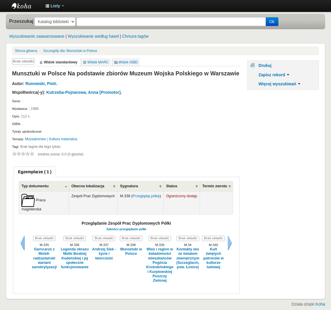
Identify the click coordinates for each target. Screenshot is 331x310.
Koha (320, 304)
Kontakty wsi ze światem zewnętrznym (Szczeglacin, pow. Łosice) (187, 258)
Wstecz (22, 243)
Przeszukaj (21, 21)
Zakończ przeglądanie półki (126, 229)
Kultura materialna (63, 139)
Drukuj (264, 65)
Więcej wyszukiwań (279, 84)
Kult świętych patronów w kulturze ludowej (213, 258)
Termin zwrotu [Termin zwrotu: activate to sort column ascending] (214, 186)
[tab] (35, 172)
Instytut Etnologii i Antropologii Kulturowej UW (26, 6)
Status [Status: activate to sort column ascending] (171, 186)
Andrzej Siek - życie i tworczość (104, 253)
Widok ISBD (128, 62)
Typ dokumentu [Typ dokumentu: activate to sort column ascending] (35, 186)
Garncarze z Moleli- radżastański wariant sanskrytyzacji (44, 258)
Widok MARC (98, 62)
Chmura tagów (135, 36)
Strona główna (26, 51)
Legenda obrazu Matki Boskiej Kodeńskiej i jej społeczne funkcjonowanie (75, 258)
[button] (54, 6)
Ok (272, 21)
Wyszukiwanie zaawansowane (36, 36)
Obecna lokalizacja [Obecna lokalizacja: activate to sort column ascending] (87, 186)
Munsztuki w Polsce (70, 51)
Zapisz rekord (273, 74)
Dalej (229, 243)
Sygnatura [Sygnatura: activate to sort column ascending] (129, 186)
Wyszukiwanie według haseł (93, 36)
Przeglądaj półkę (146, 196)
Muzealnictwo (35, 139)
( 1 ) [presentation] (34, 171)
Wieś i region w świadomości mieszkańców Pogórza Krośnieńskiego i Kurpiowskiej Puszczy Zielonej (160, 265)
